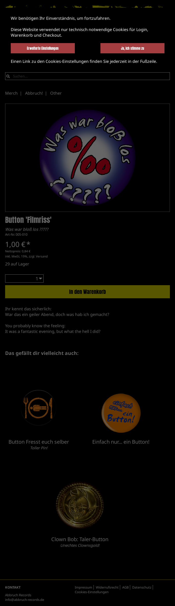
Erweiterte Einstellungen (42, 48)
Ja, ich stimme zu (132, 48)
